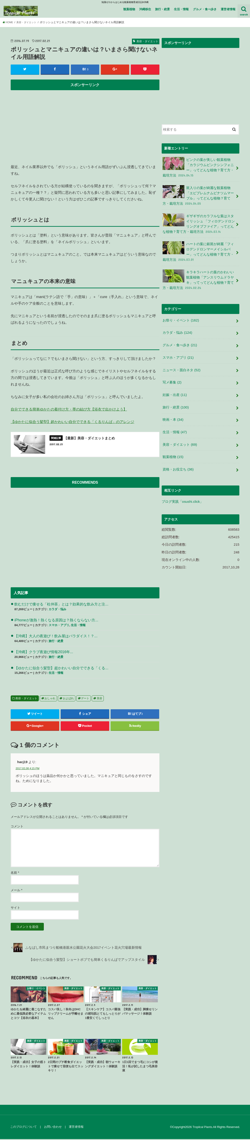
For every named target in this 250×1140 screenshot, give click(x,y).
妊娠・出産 (175, 387)
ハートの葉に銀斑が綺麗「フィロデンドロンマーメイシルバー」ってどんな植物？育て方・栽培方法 (198, 248)
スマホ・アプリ (59, 626)
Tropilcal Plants (202, 1128)
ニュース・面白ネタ (181, 363)
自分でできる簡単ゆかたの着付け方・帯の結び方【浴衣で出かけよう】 (69, 409)
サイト (15, 908)
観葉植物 (129, 9)
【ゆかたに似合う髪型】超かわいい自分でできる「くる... (61, 669)
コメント (17, 827)
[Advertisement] (85, 125)
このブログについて (23, 1128)
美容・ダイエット (26, 699)
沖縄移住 (145, 9)
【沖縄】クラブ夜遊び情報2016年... (43, 653)
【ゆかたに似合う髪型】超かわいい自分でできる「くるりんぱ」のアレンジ (72, 422)
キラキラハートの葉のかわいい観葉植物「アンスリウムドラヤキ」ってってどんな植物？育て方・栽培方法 (198, 276)
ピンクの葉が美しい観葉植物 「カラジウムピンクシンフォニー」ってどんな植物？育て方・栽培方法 (198, 167)
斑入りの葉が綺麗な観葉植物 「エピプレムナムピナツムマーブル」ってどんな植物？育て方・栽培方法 (198, 194)
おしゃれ (50, 699)
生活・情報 (181, 9)
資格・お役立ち (178, 459)
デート (85, 699)
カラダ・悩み (57, 610)
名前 (15, 873)
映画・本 (173, 411)
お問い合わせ (52, 1128)
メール (16, 891)
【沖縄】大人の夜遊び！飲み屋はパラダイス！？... (55, 637)
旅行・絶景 (162, 9)
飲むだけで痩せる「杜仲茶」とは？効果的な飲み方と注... (61, 605)
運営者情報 (228, 9)
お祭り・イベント (181, 315)
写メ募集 (172, 375)
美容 (99, 699)
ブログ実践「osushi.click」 (182, 491)
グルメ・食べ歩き (205, 9)
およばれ (68, 699)
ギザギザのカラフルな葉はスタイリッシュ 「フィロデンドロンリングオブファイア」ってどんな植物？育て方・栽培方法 (199, 221)
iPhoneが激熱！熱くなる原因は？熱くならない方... (56, 621)
